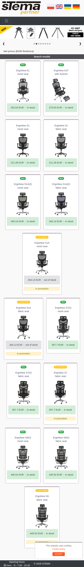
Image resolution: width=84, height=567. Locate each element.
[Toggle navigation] (6, 21)
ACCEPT (59, 554)
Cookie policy (58, 549)
